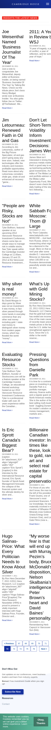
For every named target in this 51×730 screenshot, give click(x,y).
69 (32, 643)
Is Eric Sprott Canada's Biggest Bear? (11, 440)
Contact (6, 704)
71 (46, 643)
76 (34, 649)
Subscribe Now (13, 692)
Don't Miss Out (24, 677)
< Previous (9, 643)
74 (21, 649)
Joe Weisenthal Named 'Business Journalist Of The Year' (13, 47)
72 (7, 649)
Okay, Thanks (39, 722)
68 (26, 643)
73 (14, 649)
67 (19, 643)
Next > (44, 649)
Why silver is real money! (12, 289)
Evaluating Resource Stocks (12, 359)
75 (27, 649)
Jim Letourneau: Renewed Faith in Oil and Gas (13, 130)
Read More (7, 108)
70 (39, 643)
